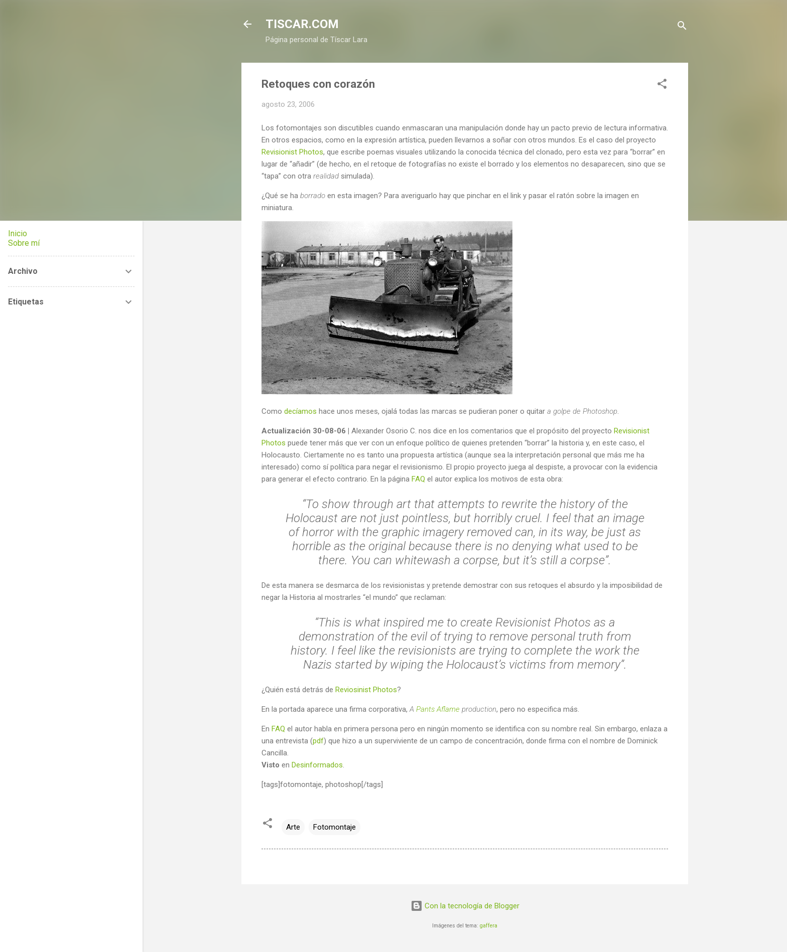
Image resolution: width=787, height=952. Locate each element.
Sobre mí (24, 243)
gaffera (488, 925)
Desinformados (317, 764)
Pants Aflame (438, 709)
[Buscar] (682, 27)
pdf (318, 740)
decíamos (300, 411)
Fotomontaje (334, 827)
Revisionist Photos (292, 151)
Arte (293, 827)
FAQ (418, 479)
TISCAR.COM (302, 24)
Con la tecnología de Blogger (465, 905)
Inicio (17, 233)
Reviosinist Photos (366, 689)
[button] (662, 85)
